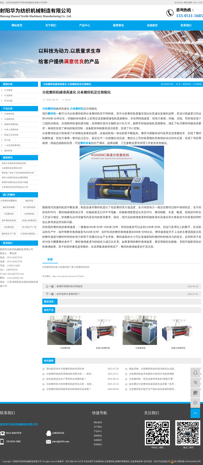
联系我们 (186, 25)
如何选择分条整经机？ (68, 294)
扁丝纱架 (8, 150)
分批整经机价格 (50, 267)
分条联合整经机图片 (29, 233)
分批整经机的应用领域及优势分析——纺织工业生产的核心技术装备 (81, 374)
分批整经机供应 (81, 267)
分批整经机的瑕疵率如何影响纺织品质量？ (68, 389)
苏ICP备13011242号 (74, 461)
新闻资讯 (118, 25)
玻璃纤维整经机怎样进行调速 (15, 182)
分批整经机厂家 (66, 267)
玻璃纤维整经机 (11, 124)
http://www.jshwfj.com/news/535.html (68, 276)
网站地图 (188, 2)
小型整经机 (9, 214)
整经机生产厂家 (9, 233)
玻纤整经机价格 (9, 220)
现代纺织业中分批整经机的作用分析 (65, 368)
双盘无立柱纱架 (11, 135)
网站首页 (17, 25)
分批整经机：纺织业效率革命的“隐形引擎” (151, 379)
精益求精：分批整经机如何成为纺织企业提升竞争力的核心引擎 (162, 368)
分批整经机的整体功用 (12, 168)
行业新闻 (8, 95)
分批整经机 (9, 119)
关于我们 (50, 25)
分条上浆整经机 (11, 129)
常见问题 (8, 101)
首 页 (178, 84)
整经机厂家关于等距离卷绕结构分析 (18, 173)
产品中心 (84, 25)
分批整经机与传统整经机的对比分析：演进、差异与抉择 (76, 384)
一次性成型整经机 (12, 145)
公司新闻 (8, 90)
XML (200, 2)
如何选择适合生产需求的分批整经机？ (66, 379)
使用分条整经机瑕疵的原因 (14, 163)
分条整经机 (9, 114)
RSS (195, 2)
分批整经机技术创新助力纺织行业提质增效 (151, 374)
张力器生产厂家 (29, 227)
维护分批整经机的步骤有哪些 (15, 177)
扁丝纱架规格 (9, 207)
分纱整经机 (29, 214)
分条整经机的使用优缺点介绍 (15, 187)
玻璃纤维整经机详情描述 (70, 286)
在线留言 (152, 25)
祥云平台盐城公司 (162, 461)
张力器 (7, 140)
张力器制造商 (29, 207)
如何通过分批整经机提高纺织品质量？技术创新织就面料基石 (161, 384)
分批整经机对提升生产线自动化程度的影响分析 (154, 389)
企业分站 (178, 2)
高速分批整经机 (29, 220)
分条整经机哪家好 (9, 200)
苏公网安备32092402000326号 (186, 461)
